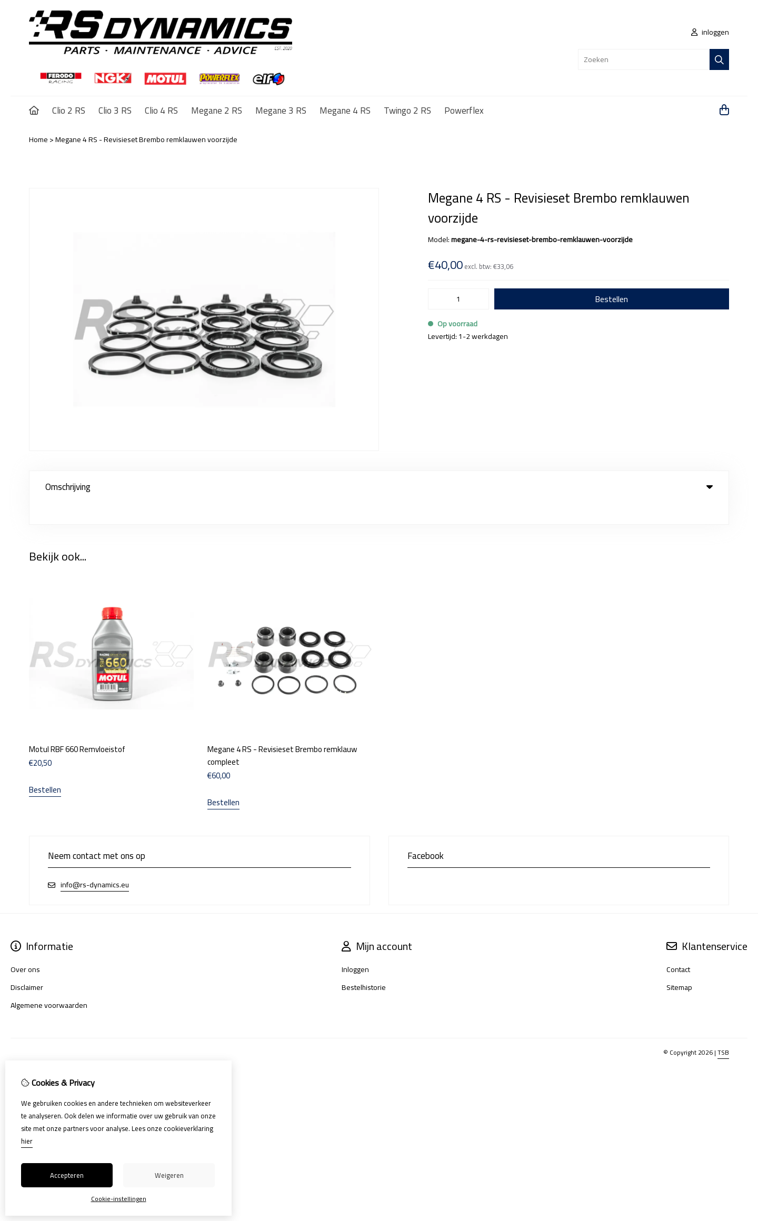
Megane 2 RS (216, 110)
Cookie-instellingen (118, 1199)
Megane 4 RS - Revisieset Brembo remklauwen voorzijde (146, 139)
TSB (723, 1031)
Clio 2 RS (68, 110)
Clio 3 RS (115, 110)
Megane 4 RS (345, 110)
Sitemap (679, 966)
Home (38, 139)
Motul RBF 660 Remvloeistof (77, 727)
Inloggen (355, 948)
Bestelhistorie (364, 966)
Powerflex (464, 110)
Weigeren (169, 1175)
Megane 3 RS (280, 110)
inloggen (710, 32)
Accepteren (67, 1175)
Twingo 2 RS (407, 110)
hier (27, 1141)
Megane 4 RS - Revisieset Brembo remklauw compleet (282, 734)
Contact (678, 948)
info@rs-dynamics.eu (95, 863)
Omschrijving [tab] (379, 487)
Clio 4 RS (161, 110)
